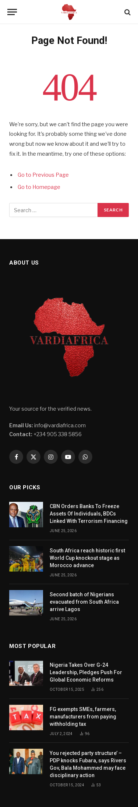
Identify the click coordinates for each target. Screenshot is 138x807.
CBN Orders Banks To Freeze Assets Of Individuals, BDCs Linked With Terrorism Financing (89, 513)
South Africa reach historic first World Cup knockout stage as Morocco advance (87, 558)
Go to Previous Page (43, 175)
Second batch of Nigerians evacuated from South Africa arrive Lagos (84, 602)
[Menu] (12, 12)
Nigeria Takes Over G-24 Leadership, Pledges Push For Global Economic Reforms (86, 672)
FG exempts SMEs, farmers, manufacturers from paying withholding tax (83, 716)
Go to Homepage (39, 187)
